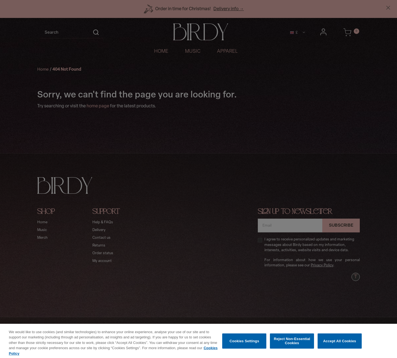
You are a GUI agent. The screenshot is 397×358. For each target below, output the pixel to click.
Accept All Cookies (339, 345)
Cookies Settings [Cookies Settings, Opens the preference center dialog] (244, 345)
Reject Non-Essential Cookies (292, 345)
